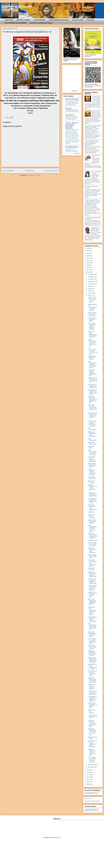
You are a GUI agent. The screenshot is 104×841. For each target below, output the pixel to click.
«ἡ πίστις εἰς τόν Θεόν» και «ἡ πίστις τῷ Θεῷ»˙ (92, 300)
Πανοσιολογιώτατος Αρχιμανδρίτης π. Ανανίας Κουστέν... (92, 307)
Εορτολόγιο (74, 91)
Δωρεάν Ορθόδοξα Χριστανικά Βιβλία (15, 23)
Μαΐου (90, 291)
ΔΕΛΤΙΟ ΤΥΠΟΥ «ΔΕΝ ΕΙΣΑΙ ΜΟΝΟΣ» (92, 521)
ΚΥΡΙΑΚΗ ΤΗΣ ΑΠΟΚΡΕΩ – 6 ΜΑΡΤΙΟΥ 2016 (92, 705)
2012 (88, 777)
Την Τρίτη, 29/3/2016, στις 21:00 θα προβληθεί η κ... (92, 487)
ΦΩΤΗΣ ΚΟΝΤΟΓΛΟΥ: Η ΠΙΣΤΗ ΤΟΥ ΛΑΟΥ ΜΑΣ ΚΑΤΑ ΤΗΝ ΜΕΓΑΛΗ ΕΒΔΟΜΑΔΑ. (92, 143)
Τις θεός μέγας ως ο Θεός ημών (96, 97)
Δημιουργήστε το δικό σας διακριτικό (92, 801)
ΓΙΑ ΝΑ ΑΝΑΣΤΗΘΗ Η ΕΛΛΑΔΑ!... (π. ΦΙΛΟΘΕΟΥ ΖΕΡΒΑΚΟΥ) (71, 149)
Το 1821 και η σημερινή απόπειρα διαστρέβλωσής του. (92, 372)
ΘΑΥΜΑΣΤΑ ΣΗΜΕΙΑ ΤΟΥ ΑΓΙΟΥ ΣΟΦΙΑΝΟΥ (92, 434)
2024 (88, 253)
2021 (88, 260)
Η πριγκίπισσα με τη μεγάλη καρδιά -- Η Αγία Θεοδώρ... (92, 619)
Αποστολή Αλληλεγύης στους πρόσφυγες (91, 550)
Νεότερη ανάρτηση (8, 170)
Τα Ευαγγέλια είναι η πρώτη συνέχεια (92, 647)
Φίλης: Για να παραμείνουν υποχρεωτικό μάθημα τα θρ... (92, 602)
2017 (88, 270)
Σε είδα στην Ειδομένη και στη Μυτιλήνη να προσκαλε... (92, 680)
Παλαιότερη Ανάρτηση (51, 170)
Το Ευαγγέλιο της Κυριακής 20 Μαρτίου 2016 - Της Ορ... (92, 500)
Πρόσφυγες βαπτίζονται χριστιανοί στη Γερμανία (92, 653)
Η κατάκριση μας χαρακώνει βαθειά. (92, 319)
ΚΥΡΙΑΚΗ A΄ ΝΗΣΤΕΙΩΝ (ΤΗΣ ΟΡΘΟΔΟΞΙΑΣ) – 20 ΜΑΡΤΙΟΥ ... (92, 508)
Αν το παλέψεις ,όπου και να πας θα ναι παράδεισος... (92, 759)
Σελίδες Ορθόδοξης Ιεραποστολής (59, 20)
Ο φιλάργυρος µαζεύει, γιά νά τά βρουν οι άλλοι (95, 229)
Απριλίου (90, 293)
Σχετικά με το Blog (77, 20)
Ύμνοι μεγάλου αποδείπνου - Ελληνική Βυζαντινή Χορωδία (92, 326)
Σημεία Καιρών (69, 115)
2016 (88, 272)
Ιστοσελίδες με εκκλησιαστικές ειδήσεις (41, 23)
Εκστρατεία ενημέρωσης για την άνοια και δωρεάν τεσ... (92, 731)
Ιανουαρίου (91, 767)
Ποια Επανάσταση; (92, 428)
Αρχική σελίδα (9, 20)
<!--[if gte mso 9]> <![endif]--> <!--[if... (92, 717)
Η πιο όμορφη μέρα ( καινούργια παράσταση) (92, 459)
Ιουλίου (90, 286)
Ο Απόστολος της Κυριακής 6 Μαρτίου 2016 (92, 693)
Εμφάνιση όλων (77, 153)
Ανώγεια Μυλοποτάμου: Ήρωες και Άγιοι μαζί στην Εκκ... (92, 342)
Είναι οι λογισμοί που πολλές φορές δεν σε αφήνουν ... (92, 641)
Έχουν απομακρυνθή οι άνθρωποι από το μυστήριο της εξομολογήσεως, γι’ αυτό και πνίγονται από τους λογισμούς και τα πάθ (92, 202)
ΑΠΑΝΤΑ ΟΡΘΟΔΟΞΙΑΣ (72, 99)
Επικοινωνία (90, 20)
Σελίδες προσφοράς (39, 20)
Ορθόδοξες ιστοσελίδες (23, 20)
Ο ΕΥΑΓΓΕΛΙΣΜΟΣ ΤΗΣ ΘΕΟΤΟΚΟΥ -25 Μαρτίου (92, 422)
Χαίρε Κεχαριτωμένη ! (92, 439)
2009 (88, 784)
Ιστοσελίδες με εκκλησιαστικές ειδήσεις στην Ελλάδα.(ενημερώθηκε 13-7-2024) (93, 127)
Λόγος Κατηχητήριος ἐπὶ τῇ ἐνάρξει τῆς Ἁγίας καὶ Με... (92, 626)
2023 (88, 255)
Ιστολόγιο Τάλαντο (16, 6)
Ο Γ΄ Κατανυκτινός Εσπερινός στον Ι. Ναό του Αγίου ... (92, 350)
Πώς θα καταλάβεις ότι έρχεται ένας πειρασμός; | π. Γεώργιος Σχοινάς (71, 118)
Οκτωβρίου (91, 279)
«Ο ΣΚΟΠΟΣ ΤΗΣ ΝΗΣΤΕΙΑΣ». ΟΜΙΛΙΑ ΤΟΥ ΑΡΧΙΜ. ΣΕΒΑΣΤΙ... (92, 611)
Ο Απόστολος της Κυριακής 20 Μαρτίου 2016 (92, 494)
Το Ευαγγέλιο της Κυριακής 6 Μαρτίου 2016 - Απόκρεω (92, 699)
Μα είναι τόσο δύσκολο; (91, 569)
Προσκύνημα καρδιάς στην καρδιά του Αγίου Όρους (92, 809)
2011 (88, 779)
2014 (88, 772)
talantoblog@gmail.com (91, 793)
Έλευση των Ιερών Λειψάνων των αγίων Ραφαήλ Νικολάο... (92, 334)
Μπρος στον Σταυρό (91, 447)
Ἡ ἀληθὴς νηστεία (92, 540)
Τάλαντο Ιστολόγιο (88, 798)
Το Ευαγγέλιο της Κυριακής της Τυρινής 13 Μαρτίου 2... (92, 588)
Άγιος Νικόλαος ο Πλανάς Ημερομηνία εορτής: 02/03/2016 (92, 743)
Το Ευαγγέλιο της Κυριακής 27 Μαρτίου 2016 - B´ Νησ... (92, 392)
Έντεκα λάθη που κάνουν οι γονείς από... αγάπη (92, 673)
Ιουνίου (90, 288)
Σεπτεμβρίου (91, 281)
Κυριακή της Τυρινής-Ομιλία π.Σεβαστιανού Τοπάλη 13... (92, 536)
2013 (88, 774)
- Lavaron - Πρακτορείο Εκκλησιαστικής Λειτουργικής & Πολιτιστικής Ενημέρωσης (72, 125)
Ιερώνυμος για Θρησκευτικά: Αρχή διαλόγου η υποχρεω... (92, 660)
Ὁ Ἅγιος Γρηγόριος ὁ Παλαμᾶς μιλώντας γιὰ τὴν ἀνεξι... (92, 471)
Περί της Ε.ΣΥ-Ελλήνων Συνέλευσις (92, 516)
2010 (88, 782)
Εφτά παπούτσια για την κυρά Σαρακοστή (92, 314)
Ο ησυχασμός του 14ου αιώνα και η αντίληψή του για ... (92, 380)
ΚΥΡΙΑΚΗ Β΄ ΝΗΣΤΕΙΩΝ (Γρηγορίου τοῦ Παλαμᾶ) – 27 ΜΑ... (92, 399)
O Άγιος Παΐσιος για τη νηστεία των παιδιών (92, 544)
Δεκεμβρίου (91, 274)
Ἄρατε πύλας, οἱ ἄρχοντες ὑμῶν (96, 111)
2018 (88, 267)
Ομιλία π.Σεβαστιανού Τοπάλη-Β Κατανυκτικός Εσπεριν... (92, 364)
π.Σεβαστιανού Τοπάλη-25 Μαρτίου (92, 357)
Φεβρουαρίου (92, 764)
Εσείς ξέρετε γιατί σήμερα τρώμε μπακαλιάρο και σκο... (92, 415)
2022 (88, 258)
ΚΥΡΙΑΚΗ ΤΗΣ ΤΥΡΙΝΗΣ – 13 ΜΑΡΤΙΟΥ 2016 (92, 594)
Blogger (58, 837)
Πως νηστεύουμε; (96, 171)
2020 (88, 262)
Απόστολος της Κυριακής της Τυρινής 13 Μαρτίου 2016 (92, 581)
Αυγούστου (91, 284)
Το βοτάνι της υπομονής (91, 481)
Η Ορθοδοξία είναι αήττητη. (92, 477)
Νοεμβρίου (91, 276)
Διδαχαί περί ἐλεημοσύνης (92, 443)
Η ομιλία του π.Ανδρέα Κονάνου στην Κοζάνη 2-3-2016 (92, 723)
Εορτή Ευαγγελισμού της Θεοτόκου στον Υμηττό (92, 452)
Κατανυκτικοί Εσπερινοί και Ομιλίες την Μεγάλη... (92, 634)
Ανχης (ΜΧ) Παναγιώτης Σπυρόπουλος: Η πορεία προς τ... (92, 407)
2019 (88, 265)
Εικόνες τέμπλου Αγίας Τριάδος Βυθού (92, 556)
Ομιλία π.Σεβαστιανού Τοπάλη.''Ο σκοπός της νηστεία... (92, 528)
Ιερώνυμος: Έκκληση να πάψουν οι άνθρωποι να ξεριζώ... (92, 752)
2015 (88, 770)
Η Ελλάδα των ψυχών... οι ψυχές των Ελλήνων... (91, 686)
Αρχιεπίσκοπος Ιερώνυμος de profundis (92, 465)
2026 (88, 248)
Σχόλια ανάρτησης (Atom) (33, 175)
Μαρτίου (90, 295)
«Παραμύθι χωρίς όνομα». (92, 737)
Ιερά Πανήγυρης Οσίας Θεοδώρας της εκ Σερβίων (92, 666)
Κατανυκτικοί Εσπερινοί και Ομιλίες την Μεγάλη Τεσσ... (92, 574)
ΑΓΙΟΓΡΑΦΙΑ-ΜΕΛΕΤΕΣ (72, 146)
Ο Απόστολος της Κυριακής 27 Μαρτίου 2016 (92, 386)
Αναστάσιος (68, 108)
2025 (88, 251)
